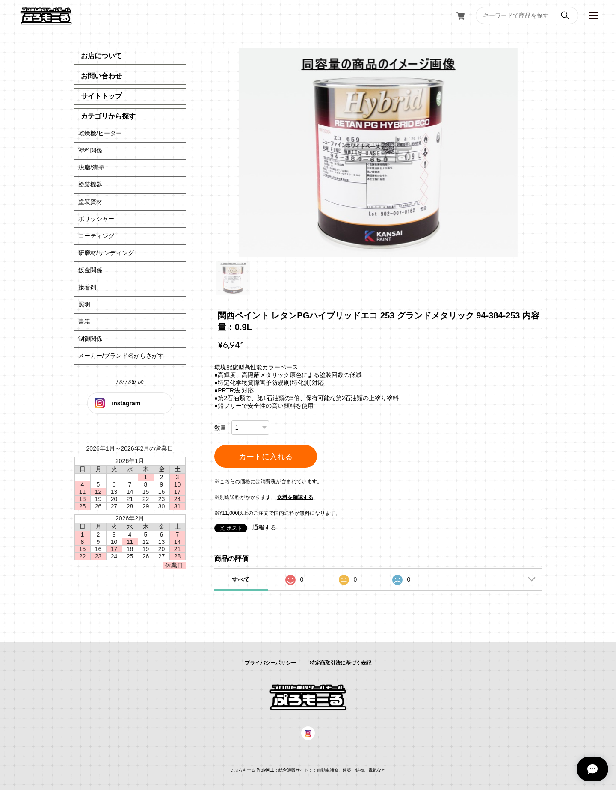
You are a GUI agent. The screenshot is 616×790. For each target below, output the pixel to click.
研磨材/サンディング (106, 252)
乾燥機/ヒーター (100, 133)
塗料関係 (90, 150)
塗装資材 (90, 201)
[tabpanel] (378, 152)
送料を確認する (295, 497)
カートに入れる (266, 456)
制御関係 (90, 338)
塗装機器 (90, 184)
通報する (264, 527)
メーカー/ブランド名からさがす (121, 355)
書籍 (84, 321)
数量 (220, 427)
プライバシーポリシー (270, 663)
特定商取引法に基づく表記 (340, 663)
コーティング (96, 235)
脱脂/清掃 (91, 167)
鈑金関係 (90, 270)
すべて (241, 579)
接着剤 (87, 287)
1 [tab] (233, 278)
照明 (84, 304)
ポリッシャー (96, 218)
